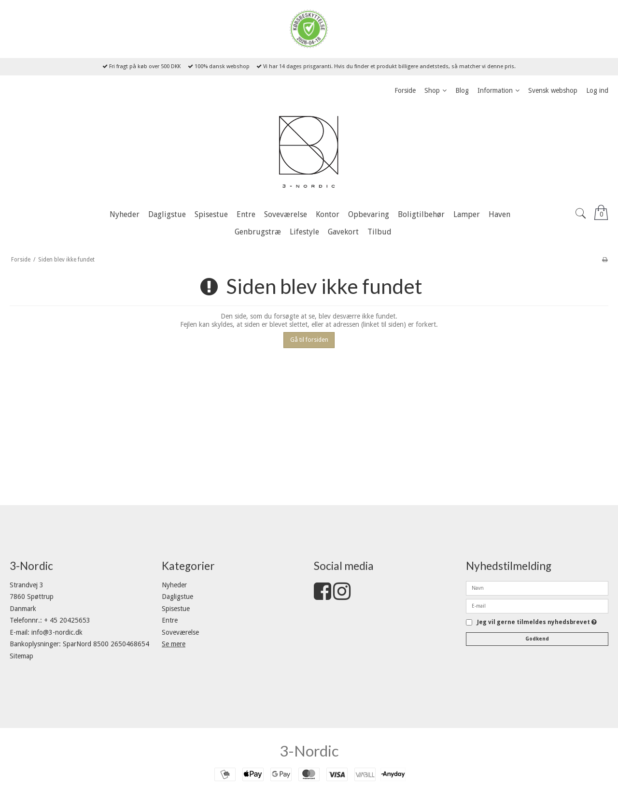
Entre (170, 620)
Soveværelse (180, 632)
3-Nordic (309, 751)
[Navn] (537, 587)
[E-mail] (537, 605)
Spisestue (176, 608)
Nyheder (174, 585)
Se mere (173, 644)
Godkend (537, 639)
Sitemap (21, 656)
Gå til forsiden (309, 339)
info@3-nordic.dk (57, 632)
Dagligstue (177, 596)
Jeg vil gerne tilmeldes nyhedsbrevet (537, 622)
